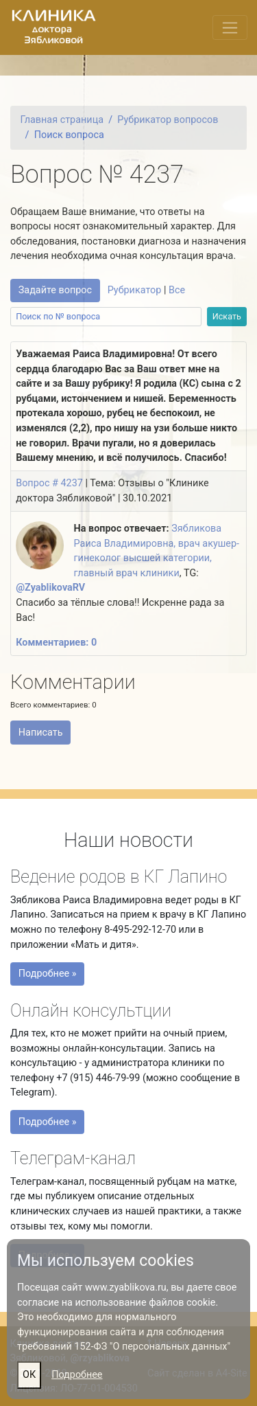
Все (177, 290)
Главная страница (61, 120)
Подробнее (76, 1375)
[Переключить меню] (229, 27)
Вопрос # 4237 (49, 483)
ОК (29, 1375)
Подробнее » (50, 976)
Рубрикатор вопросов (167, 120)
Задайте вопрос (55, 290)
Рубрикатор (135, 290)
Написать (41, 732)
